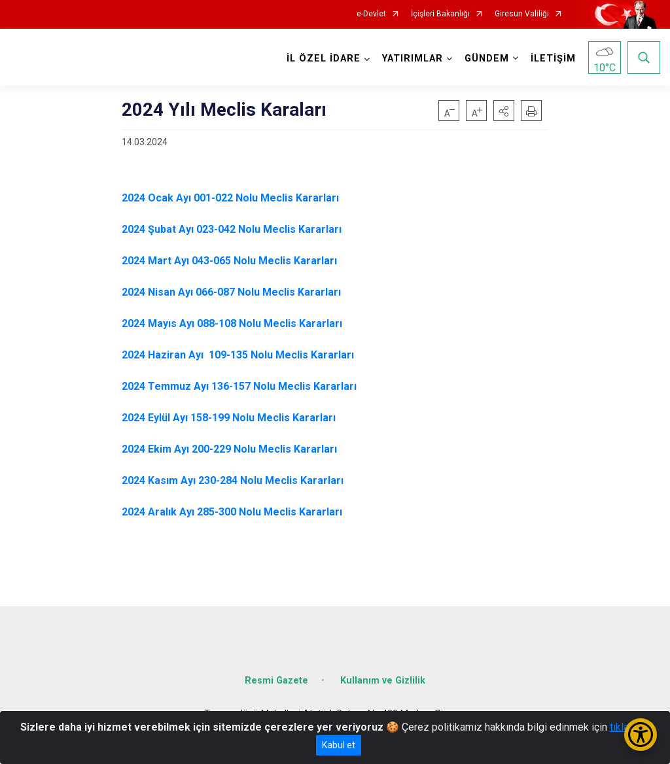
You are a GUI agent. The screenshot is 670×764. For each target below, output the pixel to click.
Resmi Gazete (276, 680)
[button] (503, 110)
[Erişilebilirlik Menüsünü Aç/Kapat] (640, 734)
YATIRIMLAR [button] (412, 58)
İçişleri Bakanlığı (440, 14)
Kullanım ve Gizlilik (382, 680)
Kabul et (338, 745)
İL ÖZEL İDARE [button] (324, 58)
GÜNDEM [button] (487, 58)
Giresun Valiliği (522, 14)
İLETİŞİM (553, 58)
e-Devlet (371, 14)
